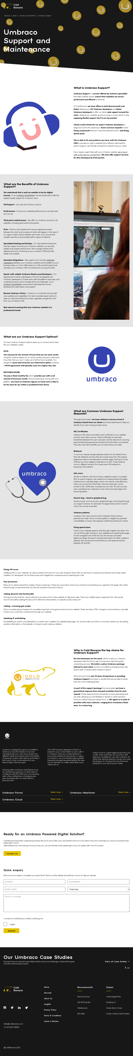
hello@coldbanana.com (13, 1024)
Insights (47, 1004)
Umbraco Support (44, 16)
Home (46, 987)
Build (14, 16)
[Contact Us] (12, 853)
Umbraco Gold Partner (27, 16)
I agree (12, 924)
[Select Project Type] (98, 889)
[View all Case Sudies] (117, 961)
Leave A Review (51, 1021)
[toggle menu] (127, 6)
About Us (48, 999)
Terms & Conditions (52, 1016)
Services (7, 16)
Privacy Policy (50, 1010)
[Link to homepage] (13, 7)
